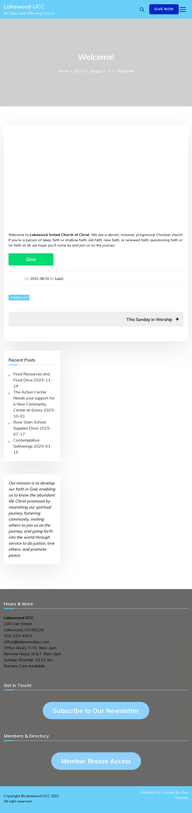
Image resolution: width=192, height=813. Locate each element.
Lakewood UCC (24, 6)
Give (31, 259)
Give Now (164, 9)
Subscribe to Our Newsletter (96, 710)
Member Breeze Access (96, 761)
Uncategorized (19, 297)
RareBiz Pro (150, 792)
